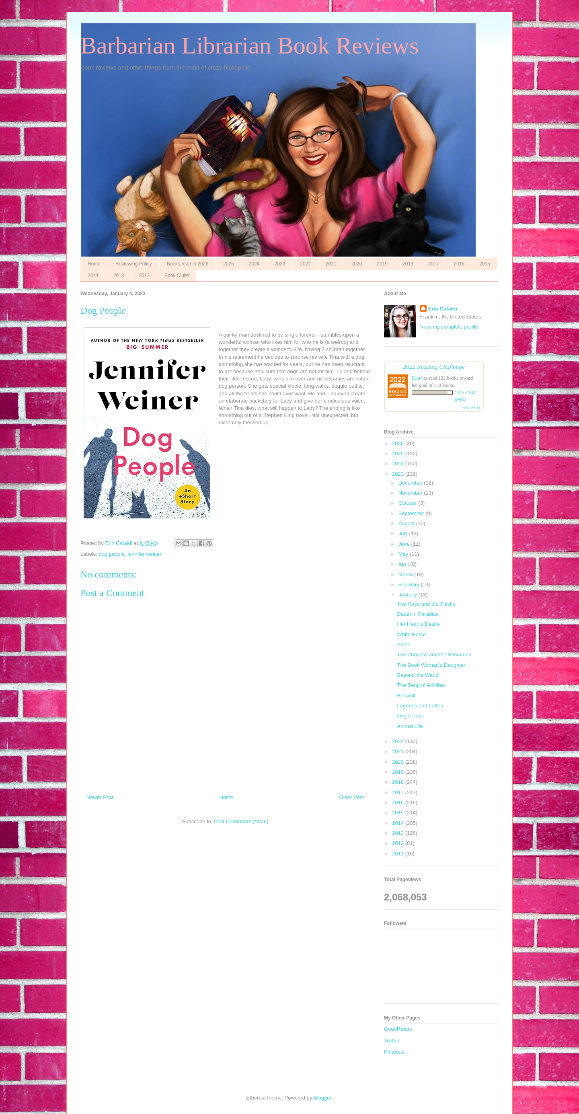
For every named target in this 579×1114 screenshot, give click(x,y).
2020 (356, 264)
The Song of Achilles (421, 685)
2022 (305, 264)
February (409, 585)
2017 (433, 264)
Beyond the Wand (417, 675)
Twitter (391, 1041)
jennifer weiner (144, 554)
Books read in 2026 (187, 264)
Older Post (351, 797)
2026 (398, 443)
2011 (398, 854)
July (403, 533)
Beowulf (406, 696)
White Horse (411, 634)
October (408, 503)
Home (94, 264)
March (406, 574)
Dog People (410, 716)
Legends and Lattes (420, 706)
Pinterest (394, 1052)
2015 (484, 264)
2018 (407, 264)
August (407, 523)
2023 (280, 264)
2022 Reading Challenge (434, 366)
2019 (382, 264)
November (411, 493)
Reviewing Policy (133, 264)
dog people (112, 554)
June (404, 544)
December (411, 483)
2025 (228, 264)
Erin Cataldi (442, 309)
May (404, 554)
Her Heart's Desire (418, 624)
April (404, 564)
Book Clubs (176, 275)
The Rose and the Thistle (426, 604)
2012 (144, 275)
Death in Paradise (417, 614)
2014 (93, 275)
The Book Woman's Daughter (431, 665)
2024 (254, 264)
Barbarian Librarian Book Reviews (249, 45)
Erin (416, 378)
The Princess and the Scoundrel (434, 655)
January (408, 595)
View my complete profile (449, 327)
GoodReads (398, 1029)
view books (471, 407)
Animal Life (410, 726)
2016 (459, 264)
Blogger (322, 1098)
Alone (403, 644)
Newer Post (99, 797)
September (411, 513)
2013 (118, 275)
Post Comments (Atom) (241, 821)
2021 (331, 264)
